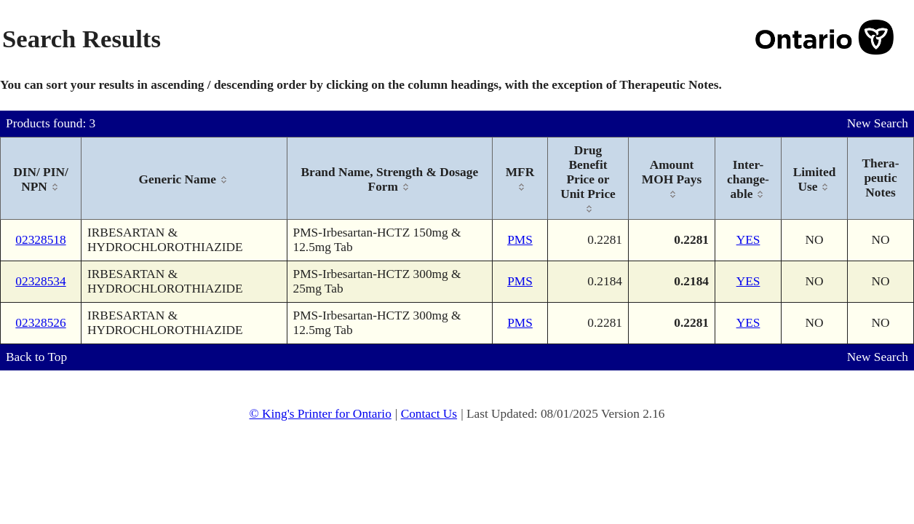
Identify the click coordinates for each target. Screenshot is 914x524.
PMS (520, 240)
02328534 (40, 281)
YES (748, 240)
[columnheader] (41, 179)
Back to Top (36, 357)
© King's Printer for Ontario (320, 414)
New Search (877, 123)
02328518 (40, 240)
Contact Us (429, 414)
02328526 (40, 323)
